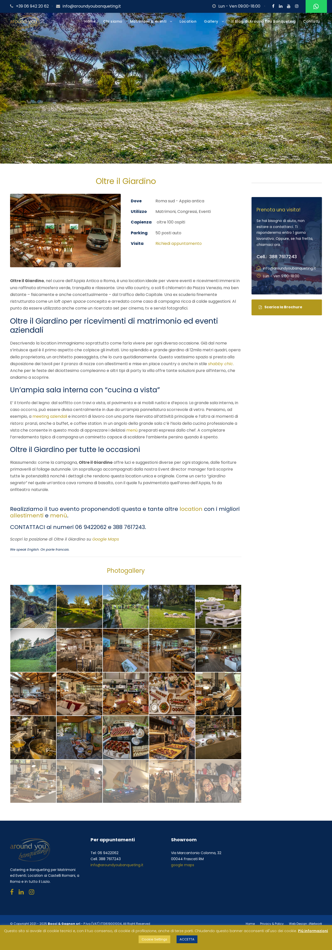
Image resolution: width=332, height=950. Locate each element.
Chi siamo (112, 21)
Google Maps (105, 539)
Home (90, 21)
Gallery (211, 21)
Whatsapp (315, 7)
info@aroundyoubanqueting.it (92, 6)
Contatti (311, 21)
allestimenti (27, 515)
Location (188, 21)
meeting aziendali (49, 416)
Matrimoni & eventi (148, 21)
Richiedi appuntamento (178, 243)
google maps (182, 864)
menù (132, 430)
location (191, 509)
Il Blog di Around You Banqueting (263, 21)
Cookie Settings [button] (154, 939)
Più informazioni (313, 930)
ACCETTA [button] (187, 939)
